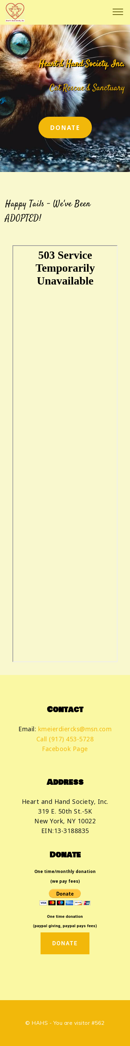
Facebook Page (65, 748)
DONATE (65, 127)
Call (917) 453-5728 (65, 739)
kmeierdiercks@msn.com (75, 729)
